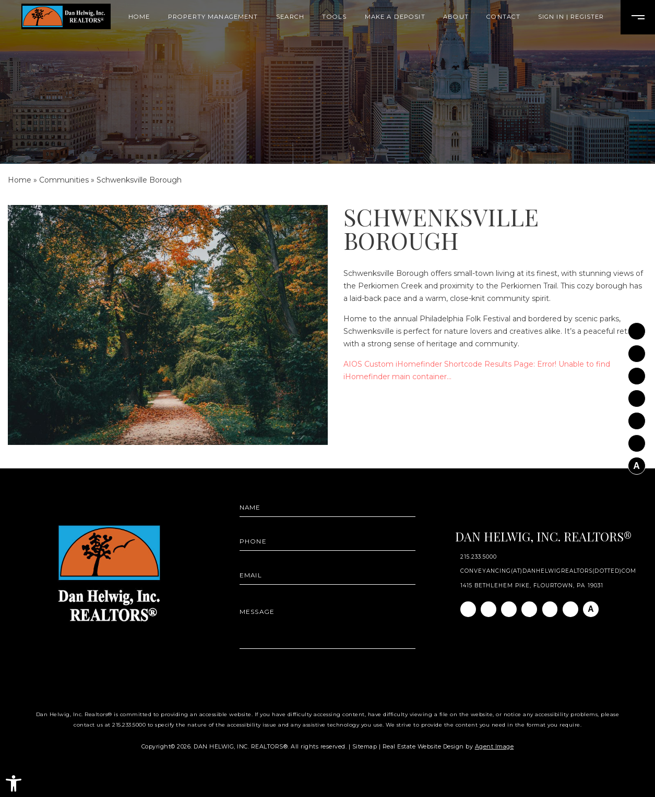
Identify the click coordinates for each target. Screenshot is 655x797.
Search (290, 17)
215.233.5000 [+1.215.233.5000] (478, 557)
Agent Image (494, 746)
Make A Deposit (395, 17)
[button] (13, 783)
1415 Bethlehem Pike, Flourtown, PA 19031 (531, 585)
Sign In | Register (571, 17)
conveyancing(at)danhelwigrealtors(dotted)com (548, 571)
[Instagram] (637, 350)
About (456, 17)
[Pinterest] (637, 440)
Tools (334, 17)
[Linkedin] (637, 372)
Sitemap (364, 746)
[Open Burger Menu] (638, 17)
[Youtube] (637, 417)
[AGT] (637, 463)
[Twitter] (637, 395)
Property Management (213, 17)
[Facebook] (637, 327)
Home (139, 17)
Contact (503, 17)
